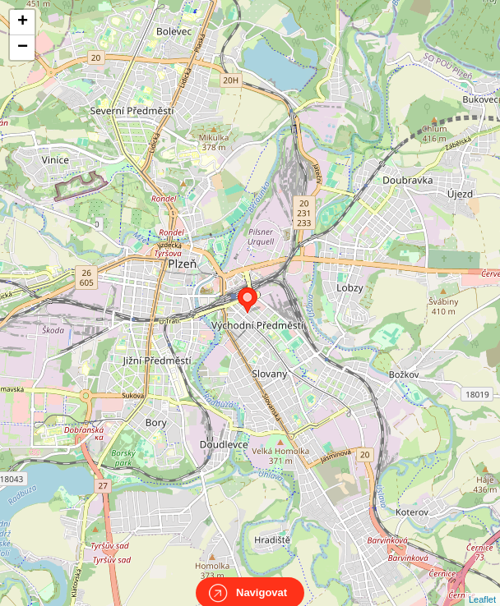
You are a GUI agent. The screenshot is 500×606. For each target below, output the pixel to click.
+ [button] (22, 22)
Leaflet (482, 585)
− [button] (22, 47)
